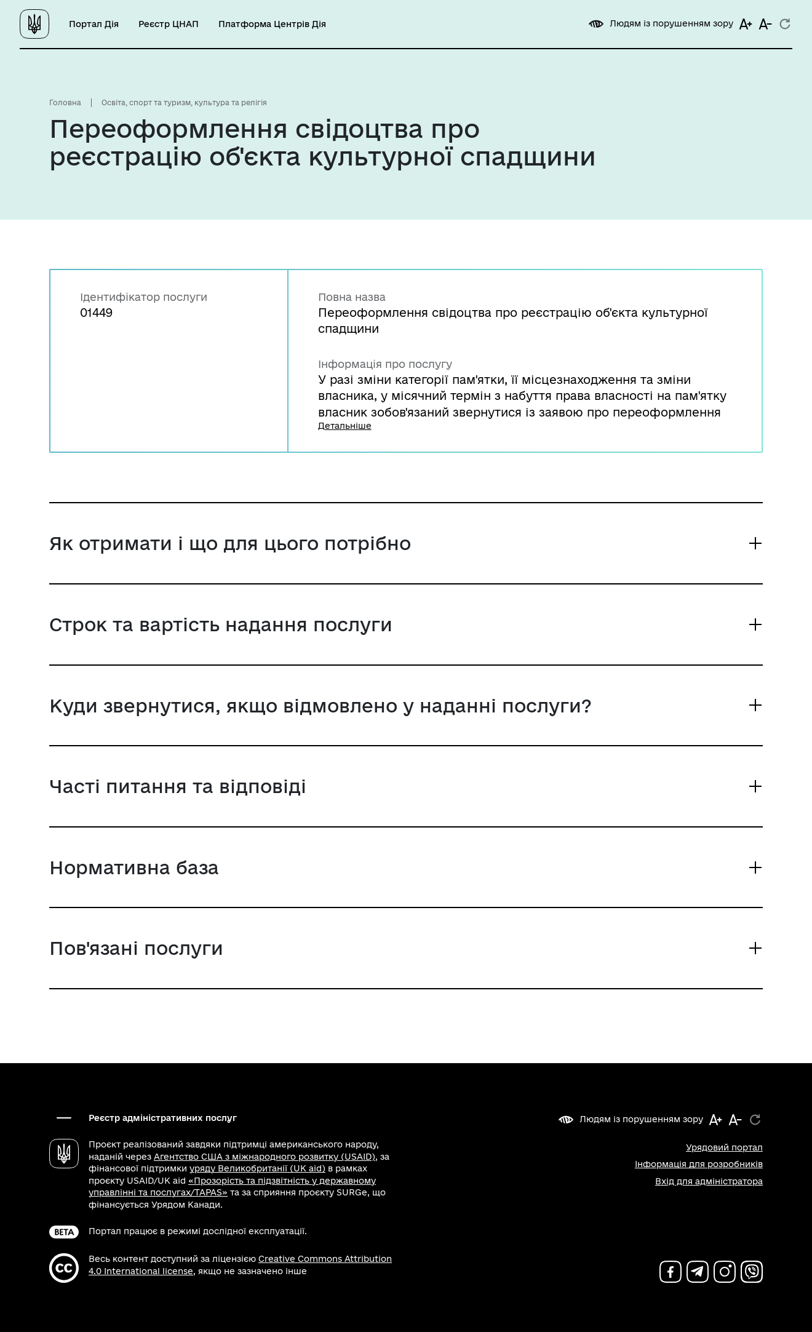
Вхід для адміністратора (709, 1181)
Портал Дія (94, 24)
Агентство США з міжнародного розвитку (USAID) (264, 1157)
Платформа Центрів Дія (272, 24)
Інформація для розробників (699, 1164)
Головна (65, 102)
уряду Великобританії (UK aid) (257, 1168)
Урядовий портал (724, 1147)
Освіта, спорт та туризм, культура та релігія (184, 102)
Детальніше (345, 426)
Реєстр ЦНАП (168, 24)
